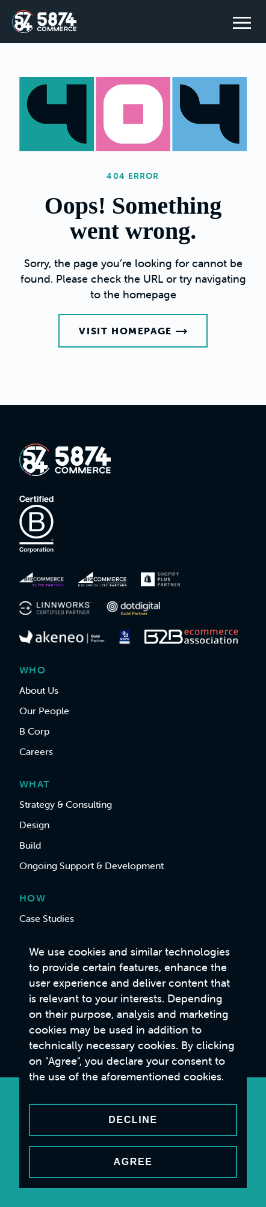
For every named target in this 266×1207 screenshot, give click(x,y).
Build (30, 845)
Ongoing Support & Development (91, 865)
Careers (36, 751)
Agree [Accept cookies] (133, 1162)
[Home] (44, 21)
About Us (38, 690)
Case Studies (46, 918)
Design (34, 825)
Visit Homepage (133, 331)
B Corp (34, 731)
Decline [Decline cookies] (132, 1120)
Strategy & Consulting (65, 804)
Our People (44, 711)
